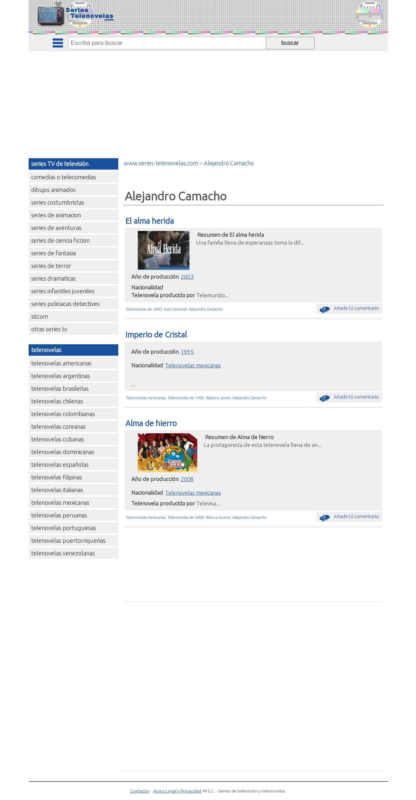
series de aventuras (56, 227)
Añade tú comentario (349, 309)
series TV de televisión (59, 163)
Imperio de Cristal (156, 334)
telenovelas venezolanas (63, 553)
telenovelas (46, 350)
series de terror (51, 265)
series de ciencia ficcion (60, 240)
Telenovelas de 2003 (143, 309)
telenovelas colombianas (63, 414)
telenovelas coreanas (58, 426)
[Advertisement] (208, 100)
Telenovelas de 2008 (185, 517)
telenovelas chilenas (57, 401)
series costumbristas (57, 202)
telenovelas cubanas (57, 439)
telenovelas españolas (60, 464)
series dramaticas (53, 278)
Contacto (139, 791)
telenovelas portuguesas (63, 528)
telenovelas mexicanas (60, 502)
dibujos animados (53, 189)
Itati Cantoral (175, 309)
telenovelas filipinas (56, 477)
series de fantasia (53, 253)
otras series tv (49, 329)
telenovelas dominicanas (62, 452)
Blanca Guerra (218, 517)
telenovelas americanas (61, 363)
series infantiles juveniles (63, 291)
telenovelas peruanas (59, 515)
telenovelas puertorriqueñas (68, 540)
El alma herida (149, 220)
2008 (187, 479)
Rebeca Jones (218, 398)
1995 (187, 352)
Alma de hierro (151, 423)
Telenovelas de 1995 (185, 398)
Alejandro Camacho (205, 309)
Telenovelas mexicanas (193, 365)
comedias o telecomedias (63, 177)
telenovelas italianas (57, 490)
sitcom (39, 316)
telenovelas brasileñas (60, 388)
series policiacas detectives (65, 303)
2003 (187, 276)
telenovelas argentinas (60, 376)
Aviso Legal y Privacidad (177, 791)
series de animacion (56, 215)
